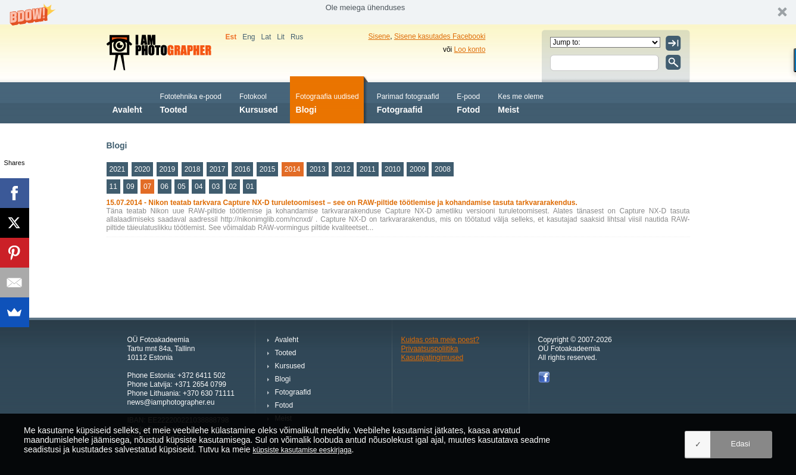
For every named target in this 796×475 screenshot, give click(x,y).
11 (113, 186)
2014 (293, 169)
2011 (368, 169)
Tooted (190, 102)
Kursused (258, 102)
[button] (398, 12)
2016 (243, 169)
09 (130, 186)
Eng (248, 37)
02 (232, 186)
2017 (218, 169)
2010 (393, 169)
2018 (193, 169)
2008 (443, 169)
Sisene (380, 36)
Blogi (327, 102)
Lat (266, 37)
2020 (143, 169)
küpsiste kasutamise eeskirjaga (301, 450)
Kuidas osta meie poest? (440, 340)
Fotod (468, 102)
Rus (297, 37)
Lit (281, 37)
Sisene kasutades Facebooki (439, 36)
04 (198, 186)
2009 (418, 169)
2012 (343, 169)
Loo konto (470, 49)
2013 (318, 169)
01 (250, 186)
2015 (268, 169)
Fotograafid (408, 102)
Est (231, 37)
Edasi (740, 443)
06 (164, 186)
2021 (118, 169)
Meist (521, 102)
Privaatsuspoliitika (429, 348)
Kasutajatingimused (432, 357)
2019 (168, 169)
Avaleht (127, 102)
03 (216, 186)
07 (147, 186)
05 (181, 186)
